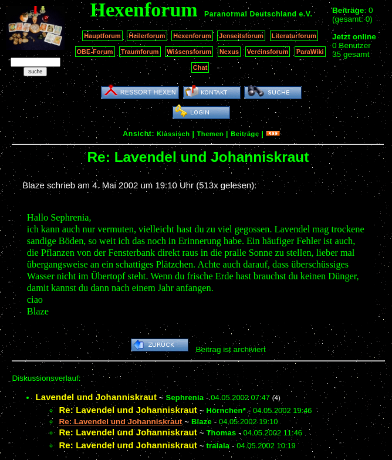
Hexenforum (192, 35)
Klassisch (173, 133)
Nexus (229, 51)
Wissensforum (189, 51)
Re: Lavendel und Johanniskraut (128, 410)
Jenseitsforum (241, 35)
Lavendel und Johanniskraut (96, 397)
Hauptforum (102, 35)
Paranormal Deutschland (250, 14)
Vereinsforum (268, 51)
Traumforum (140, 51)
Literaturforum (294, 35)
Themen (210, 133)
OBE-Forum (95, 51)
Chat (200, 67)
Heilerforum (147, 35)
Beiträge (245, 133)
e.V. (305, 14)
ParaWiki (310, 51)
